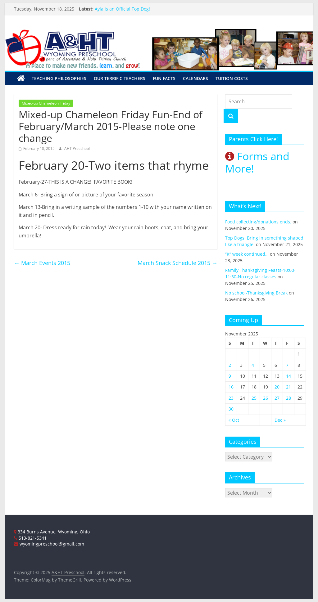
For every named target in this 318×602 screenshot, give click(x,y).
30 (231, 409)
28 (288, 398)
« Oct (234, 420)
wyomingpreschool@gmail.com (49, 544)
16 (231, 387)
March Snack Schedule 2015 (177, 263)
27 (277, 398)
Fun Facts (164, 78)
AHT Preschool (77, 148)
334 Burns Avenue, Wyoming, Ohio (52, 532)
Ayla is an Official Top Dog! (122, 9)
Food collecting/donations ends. (258, 222)
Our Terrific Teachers (119, 78)
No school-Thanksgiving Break (256, 293)
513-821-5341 (30, 538)
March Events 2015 (42, 263)
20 (277, 387)
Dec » (280, 420)
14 (288, 376)
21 (288, 387)
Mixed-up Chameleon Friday (46, 103)
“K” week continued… (247, 254)
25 (254, 398)
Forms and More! (257, 162)
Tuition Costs (232, 78)
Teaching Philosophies (59, 78)
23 (231, 398)
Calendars (195, 78)
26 (265, 398)
